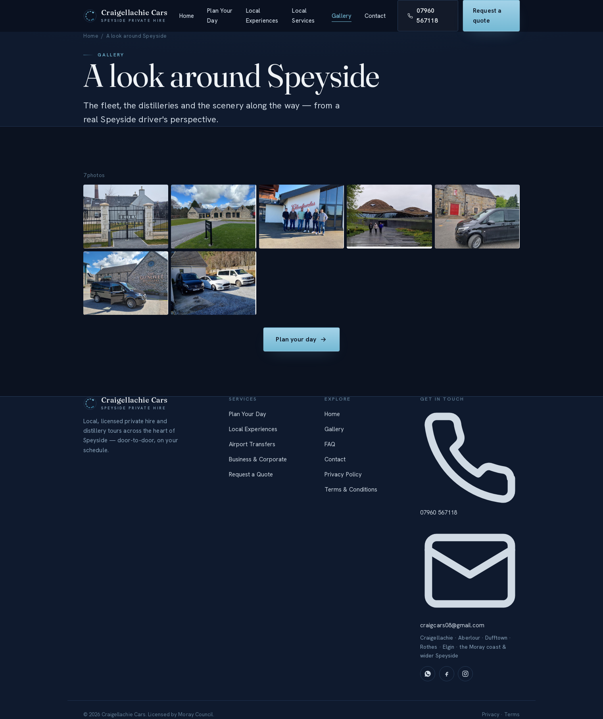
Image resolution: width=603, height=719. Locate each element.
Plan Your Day (219, 15)
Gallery (341, 15)
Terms (512, 714)
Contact (375, 15)
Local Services (303, 15)
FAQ (330, 444)
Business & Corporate (258, 459)
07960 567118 (422, 16)
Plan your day (301, 341)
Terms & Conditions (351, 489)
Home (186, 15)
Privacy (491, 714)
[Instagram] (465, 673)
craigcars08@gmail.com (470, 575)
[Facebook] (446, 673)
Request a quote (487, 16)
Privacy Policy (343, 474)
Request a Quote (251, 474)
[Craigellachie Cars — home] (125, 16)
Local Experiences (262, 15)
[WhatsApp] (427, 673)
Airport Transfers (252, 444)
